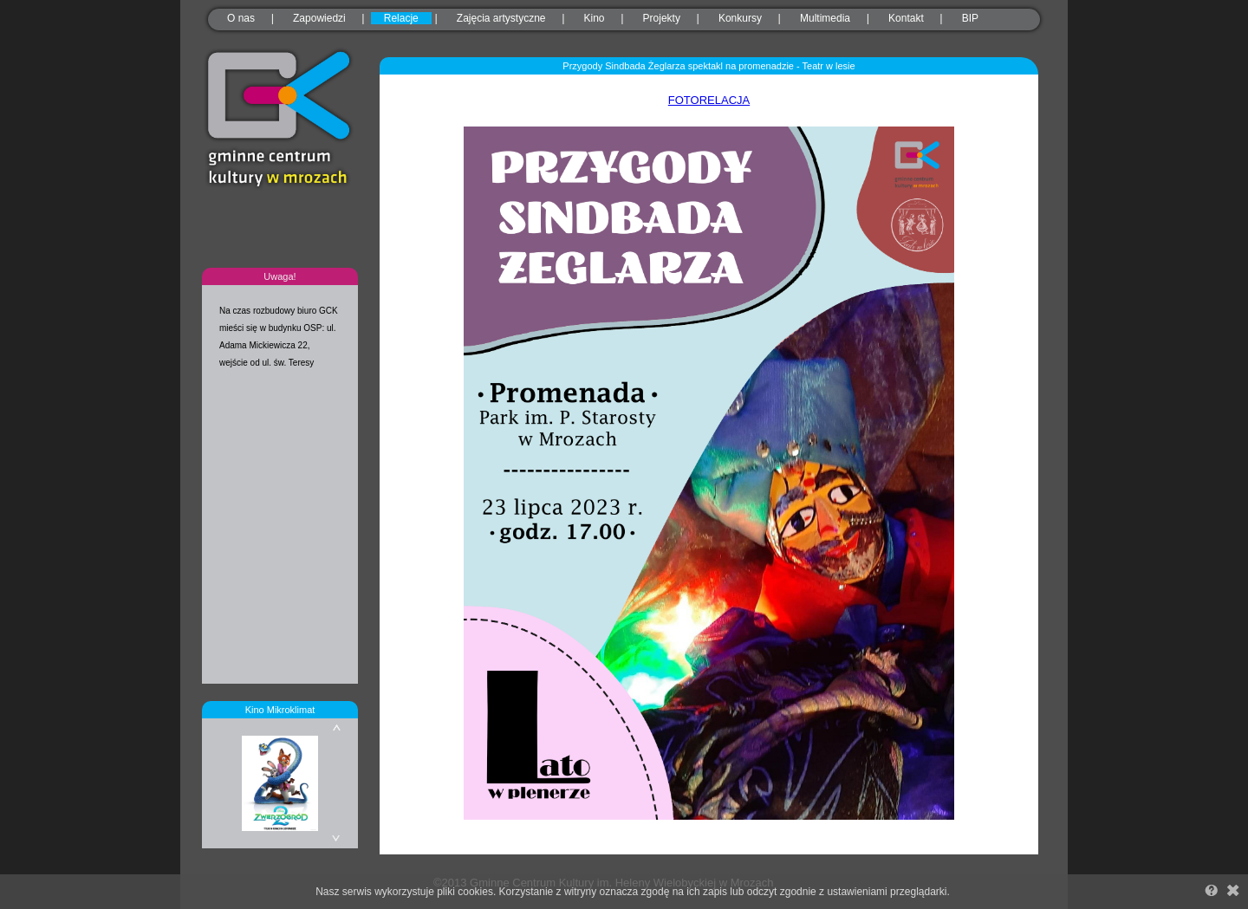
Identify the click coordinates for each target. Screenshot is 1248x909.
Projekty (661, 18)
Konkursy (740, 18)
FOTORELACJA (709, 100)
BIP (970, 18)
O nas (241, 18)
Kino (594, 18)
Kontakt (906, 18)
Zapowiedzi (319, 18)
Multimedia (825, 18)
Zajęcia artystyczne (501, 18)
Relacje (401, 18)
